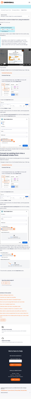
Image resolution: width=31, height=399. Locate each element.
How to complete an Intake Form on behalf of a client (11, 308)
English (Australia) (4, 392)
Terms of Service (11, 390)
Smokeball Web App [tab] (6, 75)
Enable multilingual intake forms (6, 295)
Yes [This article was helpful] (3, 282)
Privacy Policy (17, 390)
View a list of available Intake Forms (7, 304)
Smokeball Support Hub (6, 10)
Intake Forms (24, 10)
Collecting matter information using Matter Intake (10, 306)
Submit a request (15, 379)
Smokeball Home (4, 390)
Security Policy (24, 390)
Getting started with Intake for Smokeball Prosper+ (10, 299)
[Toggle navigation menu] (29, 2)
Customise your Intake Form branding (8, 297)
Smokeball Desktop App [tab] (7, 72)
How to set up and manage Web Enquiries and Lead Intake (12, 301)
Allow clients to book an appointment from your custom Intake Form (14, 313)
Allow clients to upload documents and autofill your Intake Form (13, 311)
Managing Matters (16, 10)
